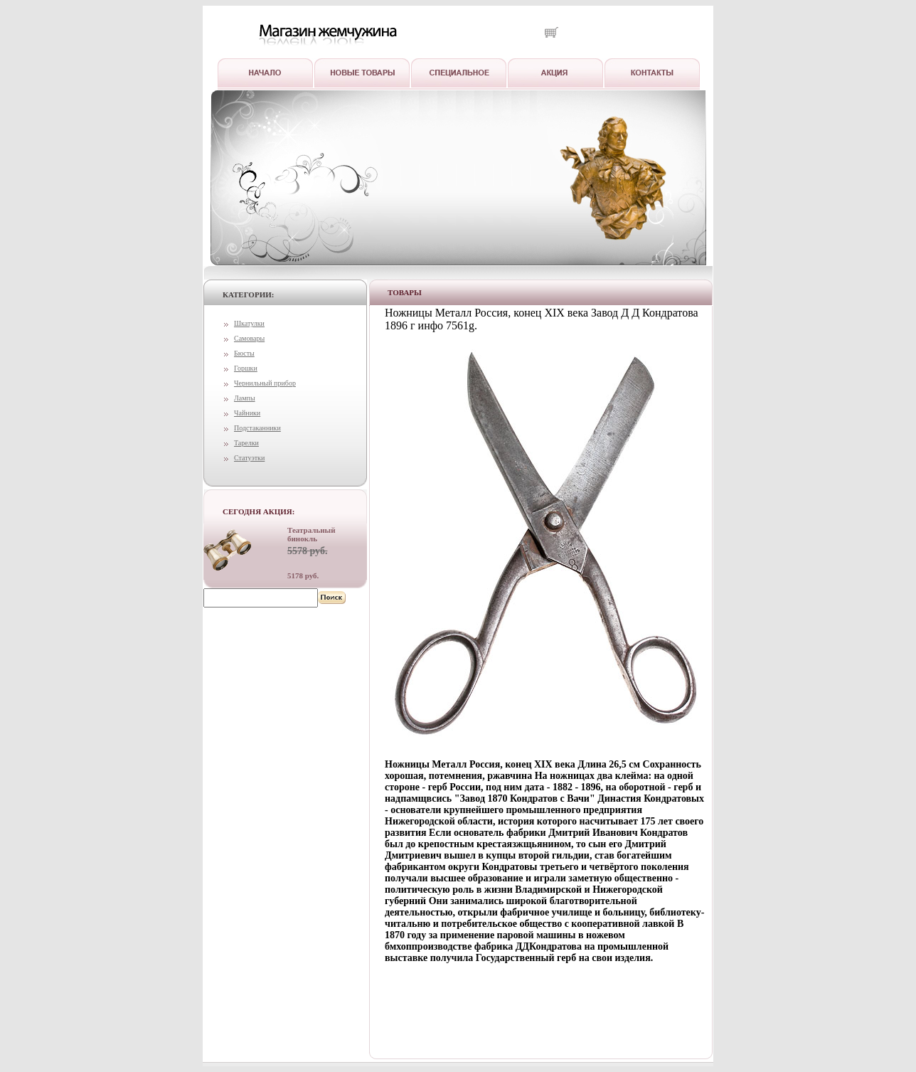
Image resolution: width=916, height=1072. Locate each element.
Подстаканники (257, 428)
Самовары (249, 338)
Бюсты (244, 353)
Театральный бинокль (311, 534)
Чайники (247, 413)
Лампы (244, 398)
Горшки (245, 368)
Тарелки (246, 443)
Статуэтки (249, 458)
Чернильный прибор (265, 383)
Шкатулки (249, 323)
